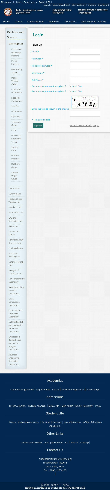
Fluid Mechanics (16, 248)
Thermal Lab (14, 188)
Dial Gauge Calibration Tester (16, 138)
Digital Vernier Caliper (14, 80)
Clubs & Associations (28, 422)
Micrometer (16, 111)
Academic (54, 21)
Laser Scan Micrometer (16, 91)
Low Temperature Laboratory (17, 280)
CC (49, 2)
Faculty (55, 389)
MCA (64, 405)
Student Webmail (61, 4)
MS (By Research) (84, 405)
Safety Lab (13, 226)
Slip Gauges (16, 116)
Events (42, 2)
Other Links (55, 433)
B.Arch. (22, 405)
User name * (38, 72)
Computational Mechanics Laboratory (15, 313)
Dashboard (103, 4)
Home (6, 21)
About (18, 21)
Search (47, 4)
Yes (72, 86)
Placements (6, 2)
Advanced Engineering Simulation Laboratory (14, 359)
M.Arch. (42, 405)
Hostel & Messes (72, 422)
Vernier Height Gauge (14, 175)
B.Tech (12, 405)
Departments (30, 2)
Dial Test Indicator (15, 157)
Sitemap (92, 4)
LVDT (13, 130)
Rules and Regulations (73, 389)
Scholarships (93, 389)
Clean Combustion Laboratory (14, 301)
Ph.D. (98, 405)
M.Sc (50, 405)
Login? (96, 125)
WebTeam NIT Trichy (56, 485)
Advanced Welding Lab (14, 255)
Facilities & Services (52, 422)
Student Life (55, 413)
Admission (70, 21)
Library (18, 2)
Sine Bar (15, 106)
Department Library (14, 233)
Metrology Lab (16, 43)
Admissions (55, 397)
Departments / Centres (94, 21)
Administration (35, 21)
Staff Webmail (79, 4)
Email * (35, 51)
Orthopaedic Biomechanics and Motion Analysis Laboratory (15, 343)
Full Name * (37, 80)
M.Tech (32, 405)
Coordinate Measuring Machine (16, 52)
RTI (66, 442)
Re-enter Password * (42, 65)
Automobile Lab (16, 212)
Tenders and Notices (31, 442)
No (79, 86)
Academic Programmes (22, 389)
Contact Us (55, 450)
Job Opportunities (54, 442)
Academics (55, 380)
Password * (37, 58)
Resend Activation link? (81, 125)
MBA (70, 405)
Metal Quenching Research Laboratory (16, 290)
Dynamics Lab (15, 193)
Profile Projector (15, 62)
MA (57, 405)
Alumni (74, 442)
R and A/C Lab (15, 207)
